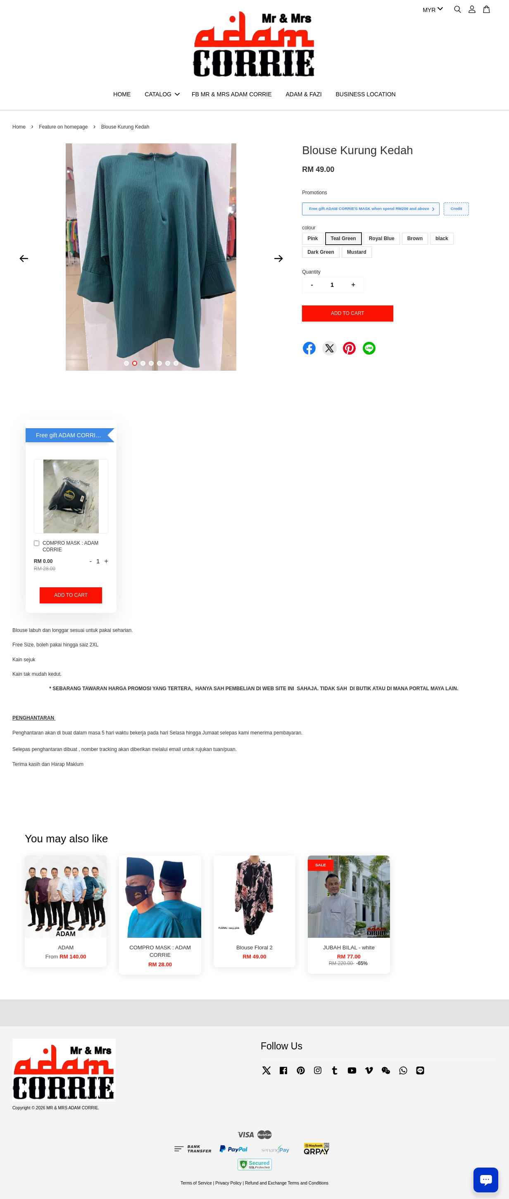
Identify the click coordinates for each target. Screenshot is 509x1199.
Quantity (311, 272)
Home (19, 127)
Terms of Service (196, 1183)
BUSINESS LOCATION (365, 94)
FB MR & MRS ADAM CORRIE (232, 94)
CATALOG (162, 94)
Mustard (356, 252)
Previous (23, 258)
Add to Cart (71, 595)
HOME (122, 94)
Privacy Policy (228, 1183)
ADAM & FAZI (303, 94)
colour (309, 228)
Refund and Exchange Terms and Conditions (286, 1183)
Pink (312, 238)
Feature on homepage (63, 127)
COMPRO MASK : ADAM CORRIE (66, 546)
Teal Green (343, 238)
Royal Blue (382, 238)
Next (278, 258)
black (441, 238)
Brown (415, 238)
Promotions (314, 192)
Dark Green (320, 252)
